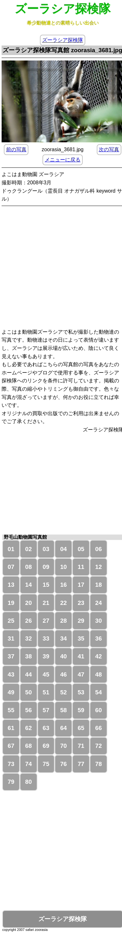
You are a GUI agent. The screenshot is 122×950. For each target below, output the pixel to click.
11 (81, 567)
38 (28, 656)
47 (81, 674)
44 (28, 674)
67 (11, 745)
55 (11, 710)
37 (11, 656)
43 (11, 674)
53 (81, 692)
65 (81, 728)
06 (98, 549)
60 (98, 710)
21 (46, 602)
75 (46, 764)
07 (11, 567)
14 (28, 584)
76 (63, 764)
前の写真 (16, 149)
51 (46, 692)
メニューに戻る (62, 159)
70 (63, 745)
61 (11, 728)
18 (98, 584)
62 (28, 728)
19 (11, 602)
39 (46, 656)
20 (28, 602)
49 (11, 692)
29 (81, 620)
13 (11, 584)
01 (11, 549)
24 (98, 602)
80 (28, 781)
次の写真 (109, 149)
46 (63, 674)
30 (98, 620)
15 (46, 584)
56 (28, 710)
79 (11, 781)
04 (63, 549)
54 (98, 692)
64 (63, 728)
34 (63, 638)
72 (98, 745)
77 (81, 764)
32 (28, 638)
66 (98, 728)
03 (46, 549)
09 (46, 567)
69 (46, 745)
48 (98, 674)
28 (63, 620)
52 (63, 692)
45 (46, 674)
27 (46, 620)
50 (28, 692)
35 (81, 638)
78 (98, 764)
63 (46, 728)
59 (81, 710)
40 (63, 656)
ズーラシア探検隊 (62, 40)
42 (98, 656)
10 (63, 567)
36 (98, 638)
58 (63, 710)
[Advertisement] (60, 268)
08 (28, 567)
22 (63, 602)
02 (28, 549)
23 (81, 602)
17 (81, 584)
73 (11, 764)
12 (98, 567)
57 (46, 710)
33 (46, 638)
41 (81, 656)
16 (63, 584)
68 (28, 745)
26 (28, 620)
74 (28, 764)
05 (81, 549)
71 (81, 745)
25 (11, 620)
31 (11, 638)
